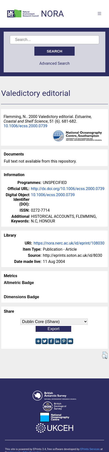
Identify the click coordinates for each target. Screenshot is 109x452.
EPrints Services (90, 449)
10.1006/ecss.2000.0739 (25, 126)
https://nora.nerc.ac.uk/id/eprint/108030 (69, 243)
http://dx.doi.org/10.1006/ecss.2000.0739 (68, 188)
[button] (105, 355)
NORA (52, 14)
